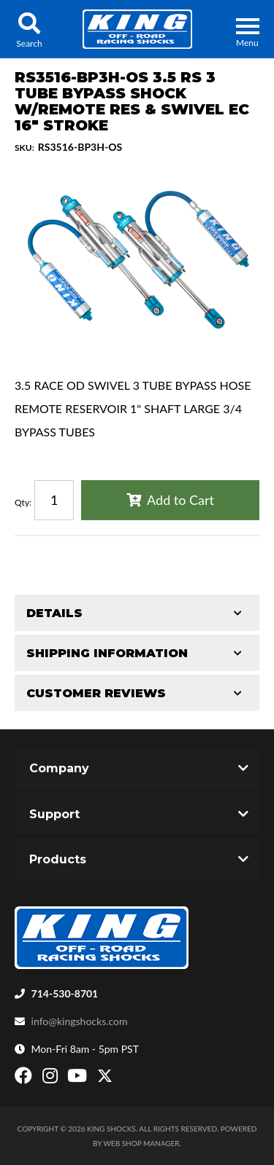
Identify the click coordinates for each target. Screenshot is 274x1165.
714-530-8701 (65, 993)
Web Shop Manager (142, 1143)
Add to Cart (180, 500)
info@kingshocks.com (79, 1021)
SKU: (24, 147)
